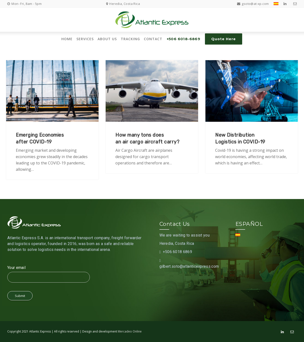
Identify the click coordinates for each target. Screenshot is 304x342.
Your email (16, 267)
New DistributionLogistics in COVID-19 (240, 138)
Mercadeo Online (130, 331)
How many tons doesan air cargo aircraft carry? (147, 138)
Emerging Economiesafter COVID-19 (40, 138)
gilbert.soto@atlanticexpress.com (189, 266)
